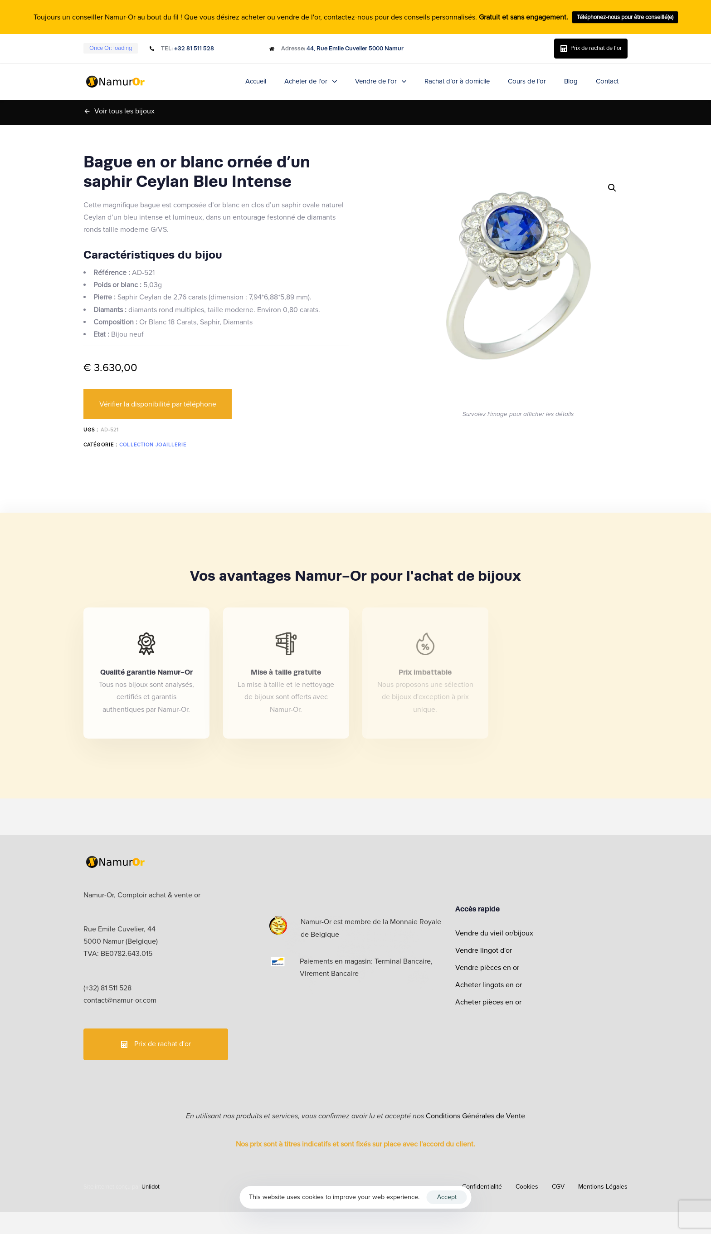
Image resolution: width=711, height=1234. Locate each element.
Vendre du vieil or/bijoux (494, 933)
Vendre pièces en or (487, 967)
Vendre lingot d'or (483, 950)
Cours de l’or (527, 81)
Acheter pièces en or (488, 1002)
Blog (571, 81)
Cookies (527, 1186)
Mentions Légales (603, 1186)
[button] (612, 188)
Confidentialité (482, 1186)
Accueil (255, 81)
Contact (607, 81)
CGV (558, 1186)
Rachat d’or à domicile (457, 81)
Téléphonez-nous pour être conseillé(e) (625, 17)
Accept (447, 1197)
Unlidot (150, 1186)
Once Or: (110, 48)
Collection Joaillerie (152, 445)
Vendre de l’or (380, 81)
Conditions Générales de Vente (475, 1116)
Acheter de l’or (310, 81)
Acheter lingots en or (488, 984)
